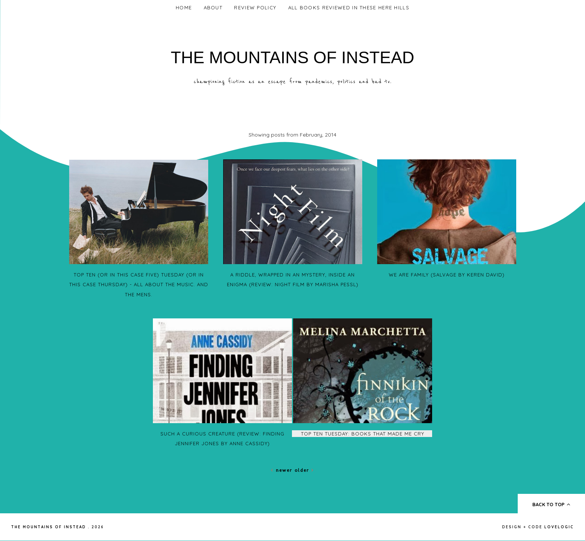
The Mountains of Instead (293, 57)
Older (304, 470)
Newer (283, 470)
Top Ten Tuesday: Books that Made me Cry (362, 434)
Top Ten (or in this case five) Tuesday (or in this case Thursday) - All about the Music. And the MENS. (138, 284)
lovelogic (559, 527)
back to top (551, 504)
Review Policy (255, 7)
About (213, 7)
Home (184, 7)
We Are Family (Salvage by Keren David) (447, 275)
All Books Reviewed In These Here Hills (348, 7)
